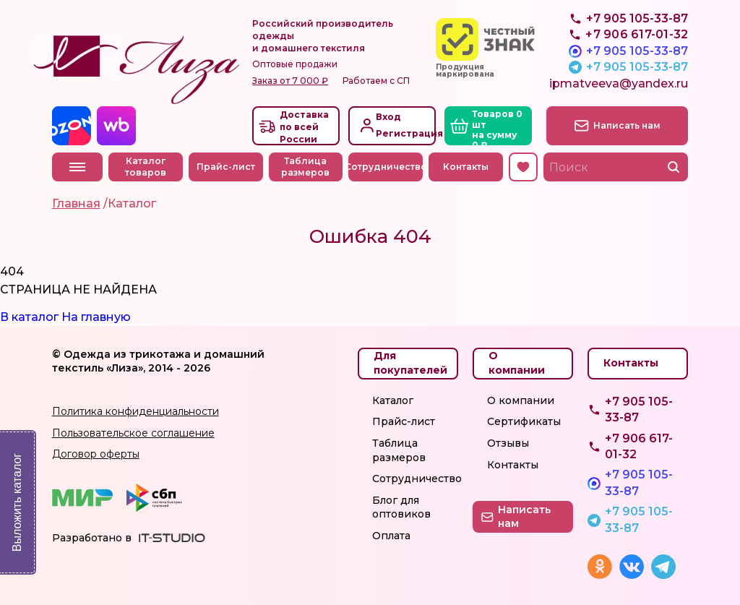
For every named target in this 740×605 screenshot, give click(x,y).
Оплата (391, 535)
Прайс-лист (226, 166)
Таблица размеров (305, 167)
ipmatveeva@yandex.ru (618, 83)
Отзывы (508, 443)
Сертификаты (524, 421)
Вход (388, 116)
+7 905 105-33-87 (637, 51)
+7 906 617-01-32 (639, 446)
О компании (520, 400)
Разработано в (92, 537)
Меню (77, 167)
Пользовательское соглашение (133, 432)
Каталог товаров (145, 167)
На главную (96, 317)
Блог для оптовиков (401, 507)
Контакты (466, 166)
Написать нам (627, 125)
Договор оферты (95, 453)
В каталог (29, 317)
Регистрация (404, 133)
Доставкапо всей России (304, 127)
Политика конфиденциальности (135, 411)
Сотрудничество (385, 166)
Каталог (392, 400)
